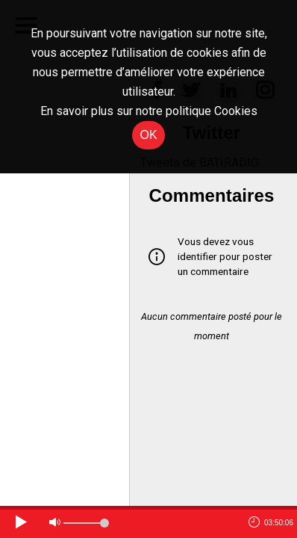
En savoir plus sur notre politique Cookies (148, 111)
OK (148, 135)
